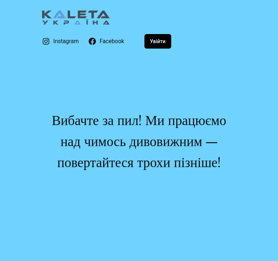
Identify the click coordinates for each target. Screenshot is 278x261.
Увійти (157, 41)
